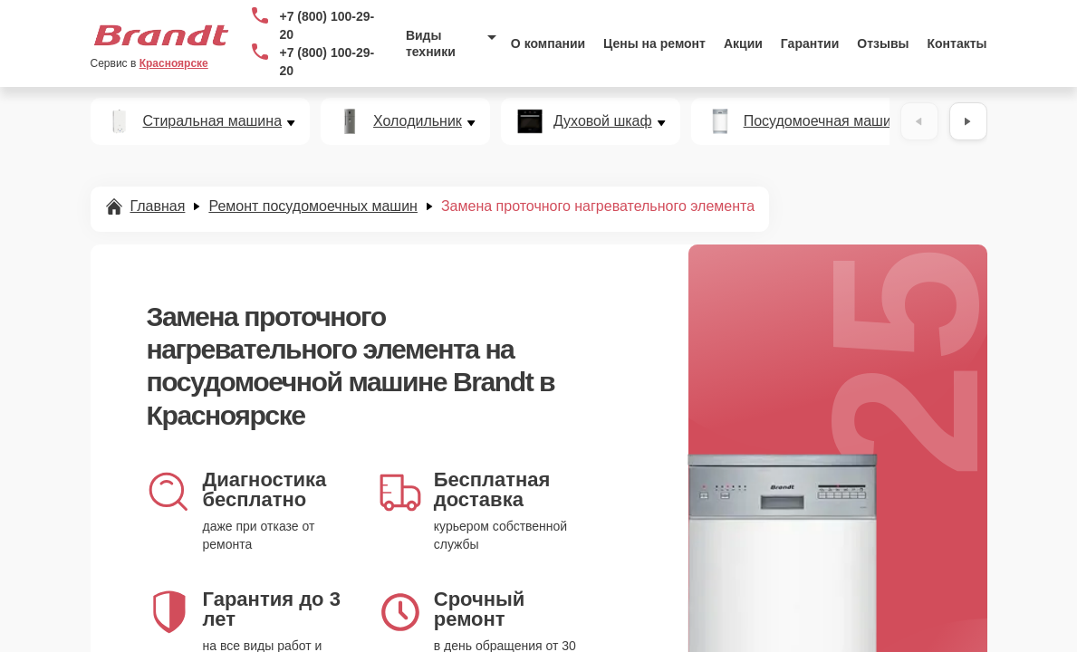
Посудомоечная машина (826, 121)
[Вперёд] (968, 121)
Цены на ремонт (654, 43)
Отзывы (883, 43)
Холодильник (417, 121)
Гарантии (810, 43)
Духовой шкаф (602, 121)
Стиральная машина (213, 121)
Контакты (957, 43)
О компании (548, 43)
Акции (743, 43)
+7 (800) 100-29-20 (326, 25)
